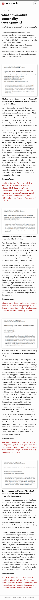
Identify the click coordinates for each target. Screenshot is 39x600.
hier (7, 56)
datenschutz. (17, 597)
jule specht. (10, 3)
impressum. (7, 597)
